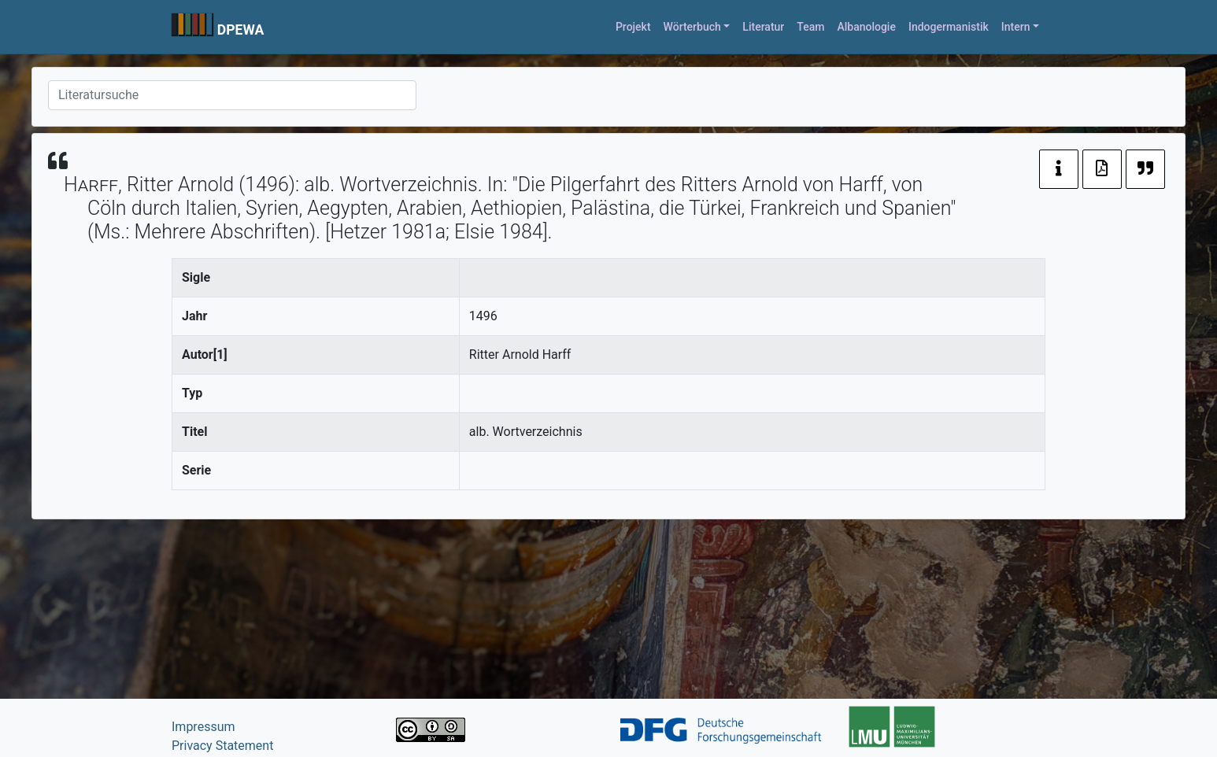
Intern (1015, 26)
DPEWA (240, 30)
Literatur (763, 26)
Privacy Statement (222, 745)
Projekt (633, 26)
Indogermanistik (948, 26)
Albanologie (866, 26)
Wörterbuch (692, 26)
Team (810, 26)
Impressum (203, 726)
